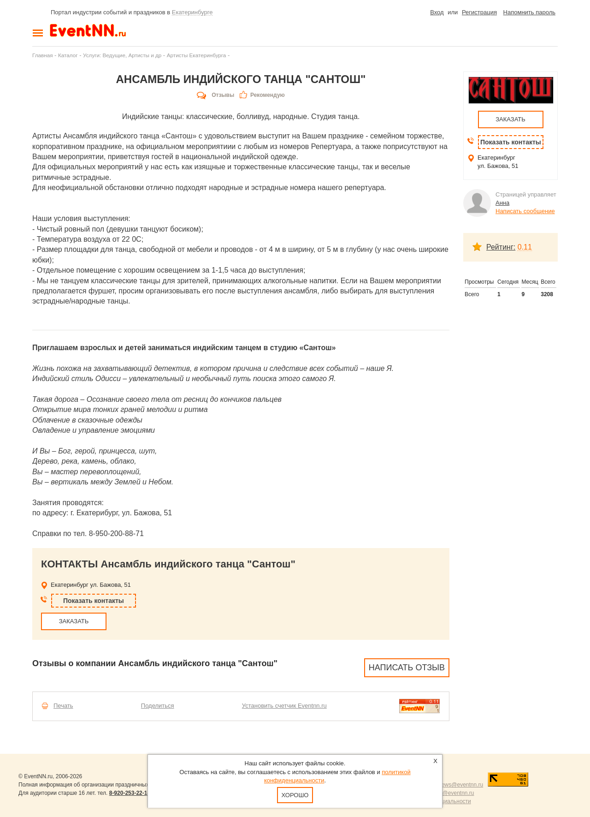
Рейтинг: (500, 247)
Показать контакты (93, 600)
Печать (63, 705)
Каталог (68, 55)
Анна (502, 202)
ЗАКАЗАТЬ (74, 621)
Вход (436, 12)
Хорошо (295, 795)
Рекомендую (267, 95)
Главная (42, 55)
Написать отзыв (407, 667)
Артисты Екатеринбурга (196, 55)
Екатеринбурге (192, 12)
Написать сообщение (525, 211)
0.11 (525, 247)
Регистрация (479, 12)
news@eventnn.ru (460, 784)
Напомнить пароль (529, 12)
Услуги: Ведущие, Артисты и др (122, 55)
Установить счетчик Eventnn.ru (284, 705)
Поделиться (157, 705)
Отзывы (223, 95)
